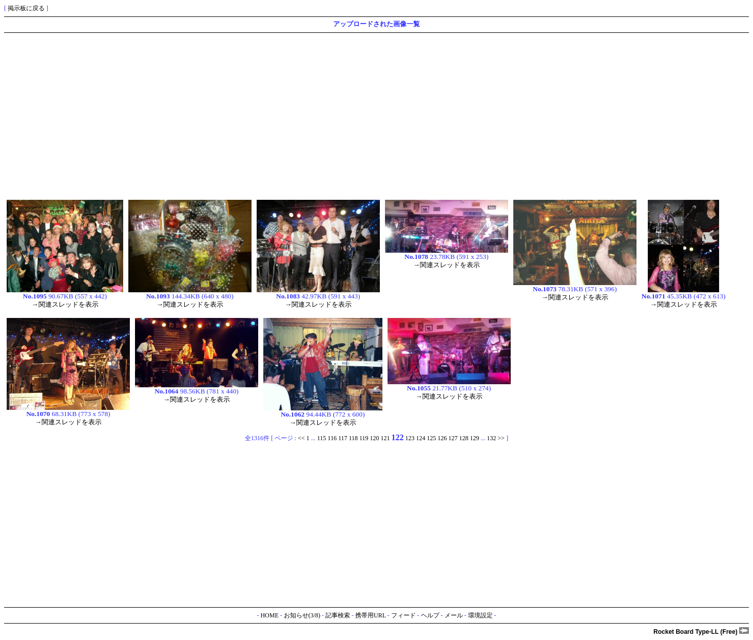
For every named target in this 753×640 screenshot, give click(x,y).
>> (501, 438)
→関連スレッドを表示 (64, 304)
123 (410, 438)
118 (353, 438)
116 (332, 438)
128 (464, 438)
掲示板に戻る (26, 8)
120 (374, 438)
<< (301, 438)
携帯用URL (370, 615)
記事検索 (337, 615)
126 (442, 438)
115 (321, 438)
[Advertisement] (312, 115)
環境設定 (480, 615)
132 (491, 438)
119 (364, 438)
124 (421, 438)
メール (454, 615)
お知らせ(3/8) (302, 615)
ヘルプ (430, 615)
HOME (269, 615)
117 (342, 438)
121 (385, 438)
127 (453, 438)
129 (474, 438)
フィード (403, 615)
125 (431, 438)
